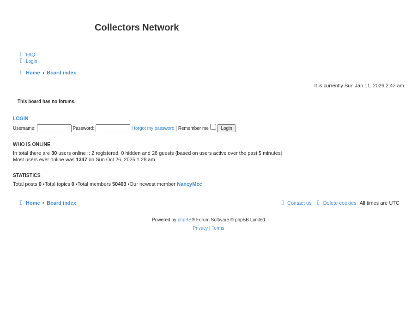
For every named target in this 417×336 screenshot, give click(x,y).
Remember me (197, 128)
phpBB (185, 219)
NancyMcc (189, 184)
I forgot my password (153, 128)
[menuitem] (26, 54)
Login (20, 118)
